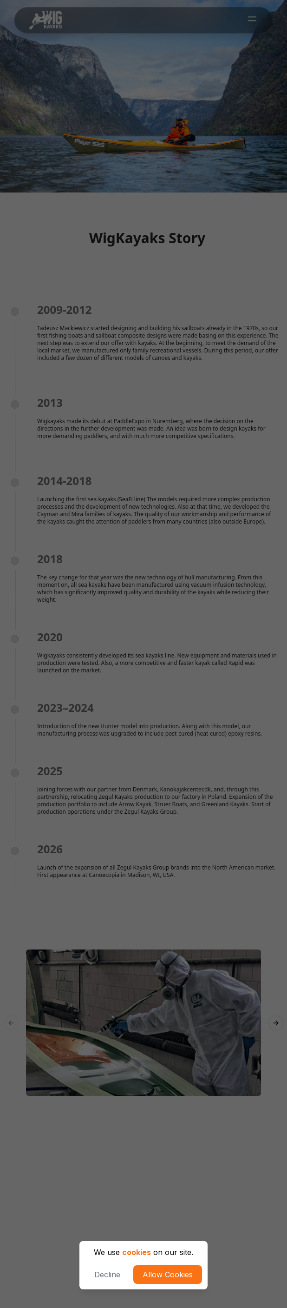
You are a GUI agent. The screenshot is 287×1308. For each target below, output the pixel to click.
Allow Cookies (168, 1274)
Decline (107, 1274)
